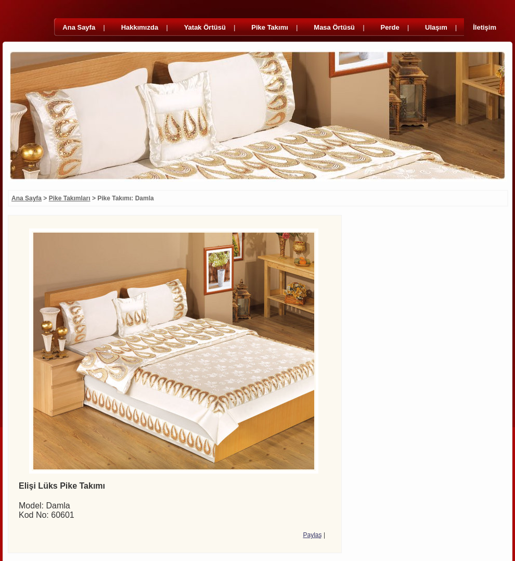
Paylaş (312, 535)
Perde (390, 27)
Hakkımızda (140, 27)
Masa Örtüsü (334, 27)
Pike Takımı (269, 27)
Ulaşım (436, 27)
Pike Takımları (70, 198)
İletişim (484, 27)
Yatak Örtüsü (205, 27)
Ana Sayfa (78, 27)
